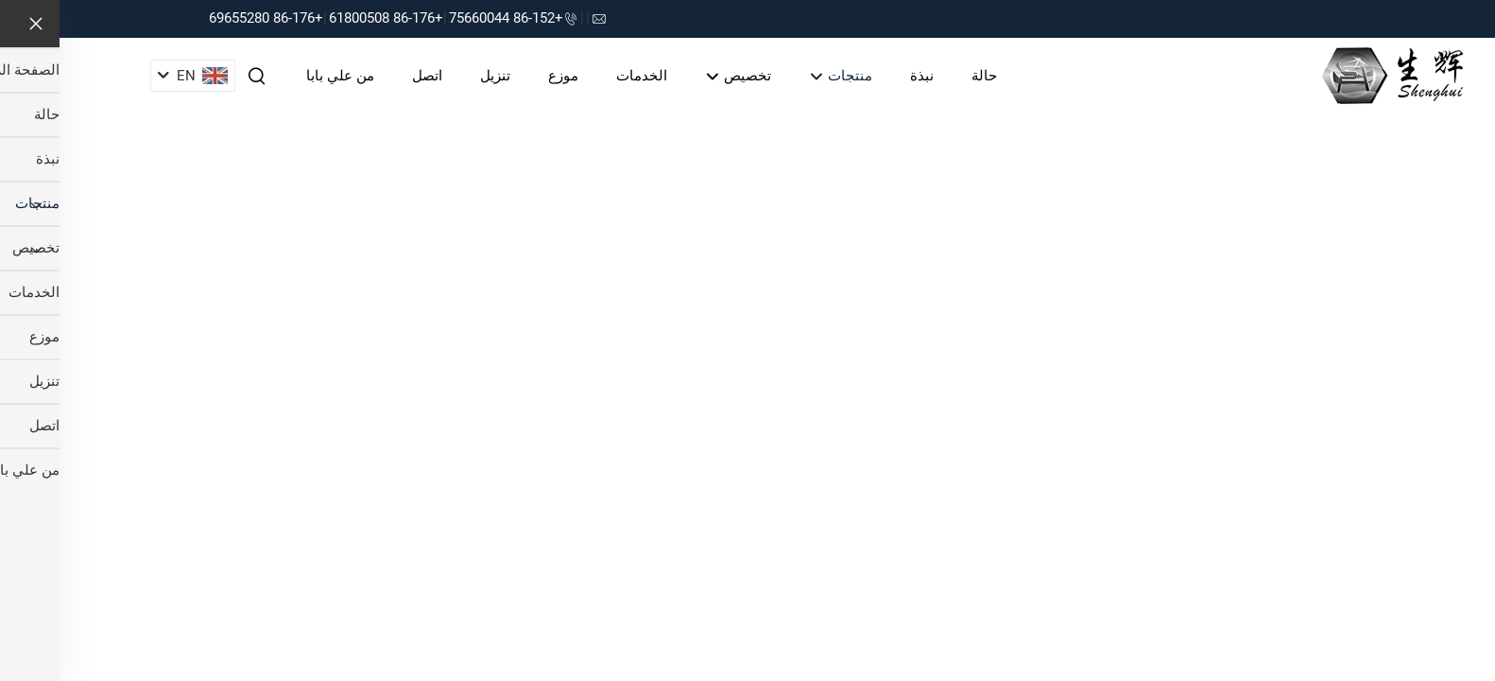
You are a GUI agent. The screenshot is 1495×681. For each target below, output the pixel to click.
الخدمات (582, 75)
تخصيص (678, 76)
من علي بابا (281, 75)
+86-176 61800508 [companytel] (326, 17)
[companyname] (1333, 74)
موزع (504, 75)
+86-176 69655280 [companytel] (206, 17)
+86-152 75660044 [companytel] (446, 17)
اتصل (367, 75)
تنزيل (436, 75)
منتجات (781, 76)
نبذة (862, 75)
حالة (924, 75)
